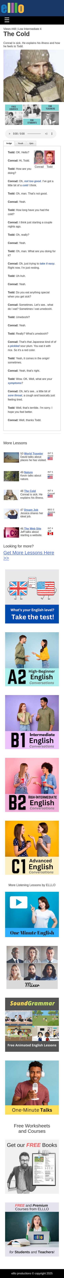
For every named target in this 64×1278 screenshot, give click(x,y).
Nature (28, 472)
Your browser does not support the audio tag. (30, 133)
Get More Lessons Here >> (28, 555)
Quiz (31, 143)
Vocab (20, 143)
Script (9, 143)
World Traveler (33, 453)
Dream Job (31, 509)
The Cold (30, 491)
